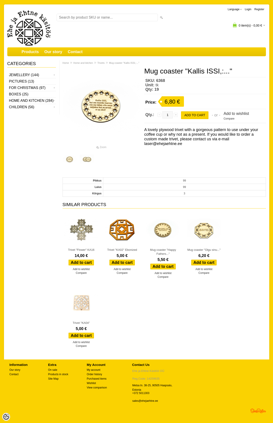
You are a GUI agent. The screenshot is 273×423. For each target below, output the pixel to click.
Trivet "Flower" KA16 (81, 249)
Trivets (101, 63)
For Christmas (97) (27, 88)
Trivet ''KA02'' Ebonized (122, 249)
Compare (228, 118)
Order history (94, 374)
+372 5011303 (140, 393)
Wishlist (91, 383)
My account (93, 369)
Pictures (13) (21, 81)
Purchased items (97, 378)
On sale (52, 369)
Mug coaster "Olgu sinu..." (203, 249)
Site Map (53, 378)
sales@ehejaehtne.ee (145, 400)
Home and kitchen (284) (31, 100)
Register (259, 9)
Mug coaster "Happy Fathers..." (163, 251)
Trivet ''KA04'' (81, 322)
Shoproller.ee (258, 411)
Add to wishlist (236, 113)
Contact (75, 52)
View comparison (97, 387)
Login (248, 9)
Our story (53, 52)
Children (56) (21, 107)
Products (30, 52)
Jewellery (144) (24, 75)
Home (66, 63)
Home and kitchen (83, 63)
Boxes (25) (19, 94)
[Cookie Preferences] (6, 417)
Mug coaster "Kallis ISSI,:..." (124, 63)
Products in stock (58, 374)
